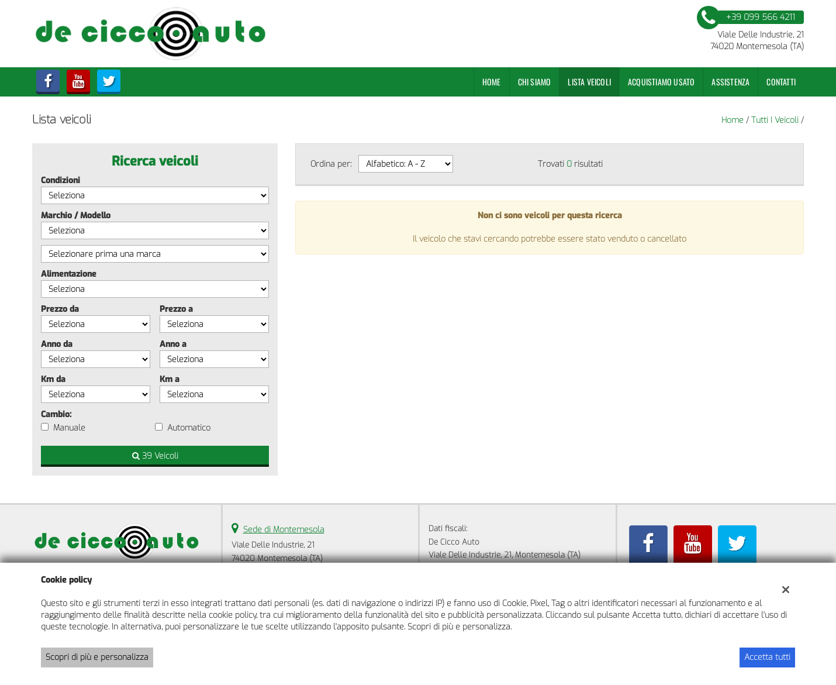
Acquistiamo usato (661, 81)
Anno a (173, 344)
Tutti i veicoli (775, 120)
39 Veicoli (155, 456)
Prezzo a (176, 309)
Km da (53, 379)
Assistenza (730, 81)
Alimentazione (68, 274)
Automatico (189, 427)
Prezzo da (60, 309)
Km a (169, 379)
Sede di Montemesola (283, 529)
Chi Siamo (534, 81)
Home (491, 81)
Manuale (69, 427)
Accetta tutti (767, 657)
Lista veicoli (589, 81)
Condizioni (60, 180)
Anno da (56, 344)
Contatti (781, 81)
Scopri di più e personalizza (97, 657)
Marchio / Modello (75, 215)
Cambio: (56, 414)
